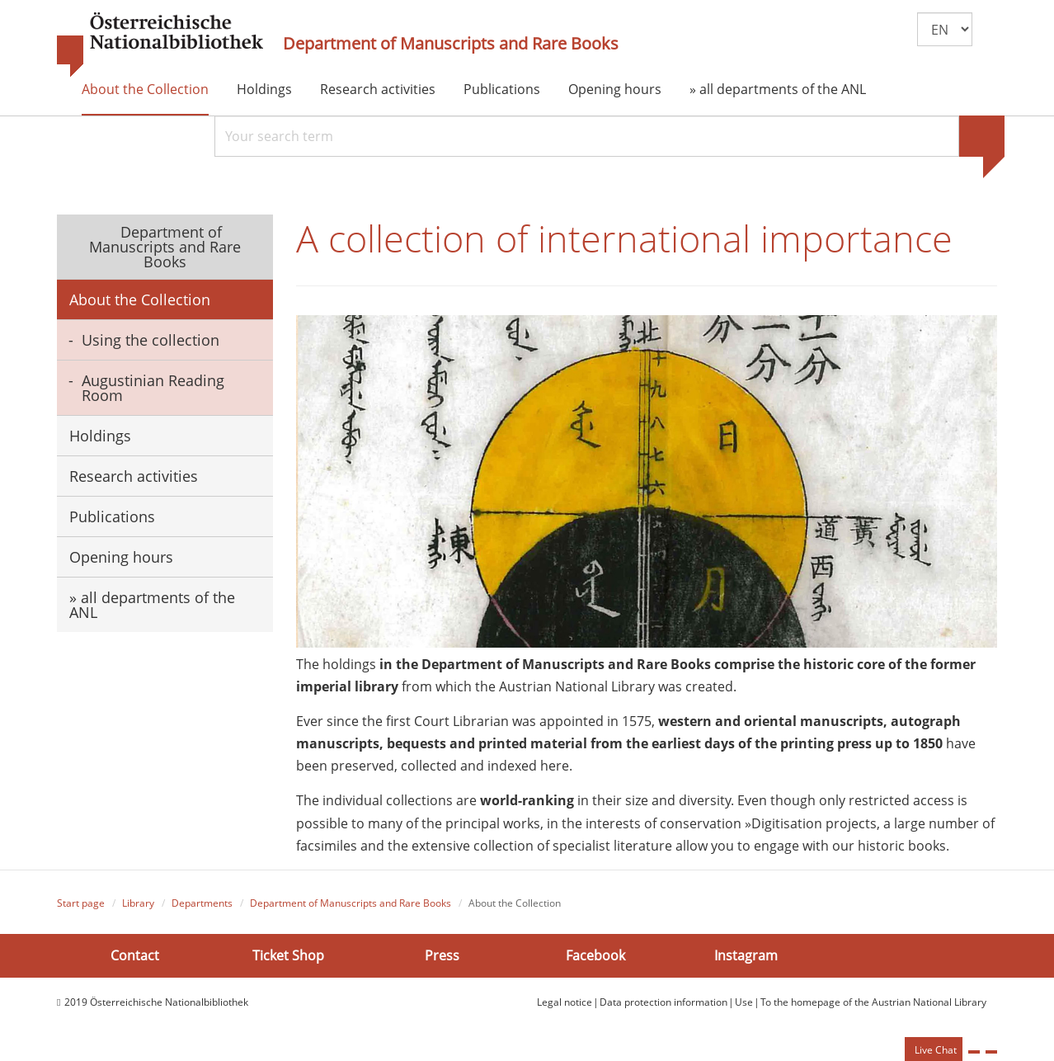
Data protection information (663, 1002)
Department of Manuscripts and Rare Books (451, 43)
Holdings (264, 89)
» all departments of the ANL (777, 89)
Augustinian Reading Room (153, 387)
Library (138, 903)
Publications (501, 89)
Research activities (377, 89)
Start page (81, 903)
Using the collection (150, 340)
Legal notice (564, 1002)
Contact (135, 955)
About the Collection (145, 89)
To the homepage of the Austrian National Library (873, 1002)
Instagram (746, 955)
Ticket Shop (288, 955)
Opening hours (614, 89)
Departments (202, 903)
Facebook (595, 955)
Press (442, 955)
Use (744, 1002)
